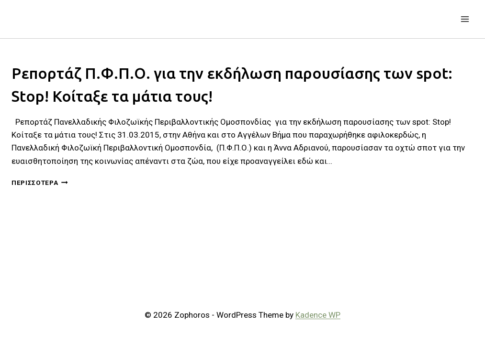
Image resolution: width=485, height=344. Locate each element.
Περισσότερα (39, 182)
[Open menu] (465, 18)
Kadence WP (317, 315)
